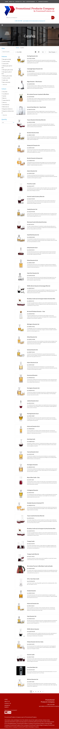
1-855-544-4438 (18, 21)
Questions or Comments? (11, 710)
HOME (6, 1)
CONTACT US (18, 1)
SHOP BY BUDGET (30, 1)
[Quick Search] (28, 17)
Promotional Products (31, 717)
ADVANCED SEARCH (43, 1)
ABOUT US (11, 1)
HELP (24, 1)
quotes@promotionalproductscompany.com (34, 21)
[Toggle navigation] (2, 25)
